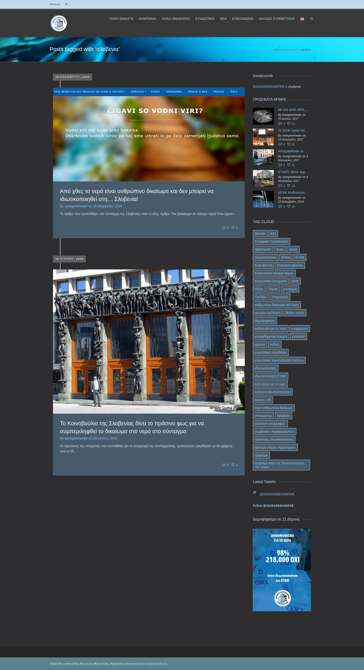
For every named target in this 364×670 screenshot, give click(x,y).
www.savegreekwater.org (153, 663)
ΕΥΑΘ (299, 257)
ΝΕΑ (223, 18)
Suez (280, 249)
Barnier (260, 233)
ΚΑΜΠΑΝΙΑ (147, 18)
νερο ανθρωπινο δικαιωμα (274, 408)
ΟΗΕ (295, 281)
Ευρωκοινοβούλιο (290, 265)
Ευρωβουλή (263, 265)
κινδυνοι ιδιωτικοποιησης (273, 392)
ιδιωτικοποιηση (265, 368)
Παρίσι (273, 289)
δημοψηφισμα (265, 321)
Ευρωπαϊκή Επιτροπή (271, 281)
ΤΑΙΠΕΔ (261, 297)
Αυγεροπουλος (265, 257)
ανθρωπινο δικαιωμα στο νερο (277, 305)
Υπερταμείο (280, 297)
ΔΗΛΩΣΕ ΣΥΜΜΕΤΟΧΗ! (277, 18)
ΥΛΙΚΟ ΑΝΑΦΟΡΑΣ (176, 18)
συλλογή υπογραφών (270, 423)
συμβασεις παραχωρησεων (274, 431)
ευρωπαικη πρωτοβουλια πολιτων (279, 360)
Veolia (293, 249)
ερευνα (260, 344)
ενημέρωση (299, 328)
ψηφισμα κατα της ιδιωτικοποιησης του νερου (280, 465)
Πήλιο (259, 289)
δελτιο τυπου (295, 313)
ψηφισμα (261, 455)
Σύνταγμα (290, 289)
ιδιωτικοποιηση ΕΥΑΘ (270, 376)
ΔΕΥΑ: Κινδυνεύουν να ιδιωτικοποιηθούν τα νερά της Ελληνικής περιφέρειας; (293, 192)
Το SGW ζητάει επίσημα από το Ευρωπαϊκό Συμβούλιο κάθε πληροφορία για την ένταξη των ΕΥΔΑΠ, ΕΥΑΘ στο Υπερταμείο (293, 130)
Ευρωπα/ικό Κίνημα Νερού (274, 273)
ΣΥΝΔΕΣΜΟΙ (204, 18)
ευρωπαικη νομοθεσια (271, 352)
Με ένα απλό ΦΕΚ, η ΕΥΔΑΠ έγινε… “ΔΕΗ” (293, 110)
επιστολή (298, 336)
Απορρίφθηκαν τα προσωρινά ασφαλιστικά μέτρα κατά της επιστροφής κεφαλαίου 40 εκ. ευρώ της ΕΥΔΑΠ (293, 151)
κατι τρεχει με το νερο (270, 384)
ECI (273, 233)
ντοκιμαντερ (263, 416)
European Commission (271, 241)
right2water (263, 249)
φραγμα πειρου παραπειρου (275, 447)
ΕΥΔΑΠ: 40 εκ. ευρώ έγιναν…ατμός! (293, 172)
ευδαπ (274, 344)
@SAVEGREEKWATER (277, 494)
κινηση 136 (263, 400)
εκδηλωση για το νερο (270, 328)
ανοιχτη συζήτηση (268, 313)
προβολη (283, 416)
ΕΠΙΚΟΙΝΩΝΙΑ (242, 18)
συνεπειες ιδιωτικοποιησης (274, 439)
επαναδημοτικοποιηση (271, 336)
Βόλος (285, 257)
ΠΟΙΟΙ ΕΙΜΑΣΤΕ (121, 18)
